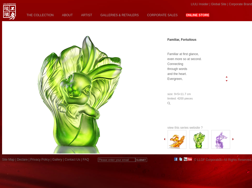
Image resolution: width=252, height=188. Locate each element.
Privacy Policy (40, 159)
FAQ (86, 159)
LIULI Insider (200, 4)
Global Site (218, 4)
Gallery (57, 159)
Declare (22, 159)
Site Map (8, 159)
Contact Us (72, 159)
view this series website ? (185, 128)
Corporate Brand (240, 4)
